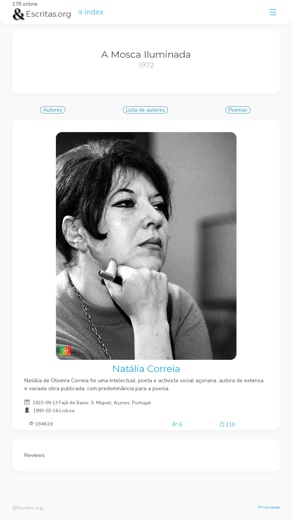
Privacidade (269, 507)
